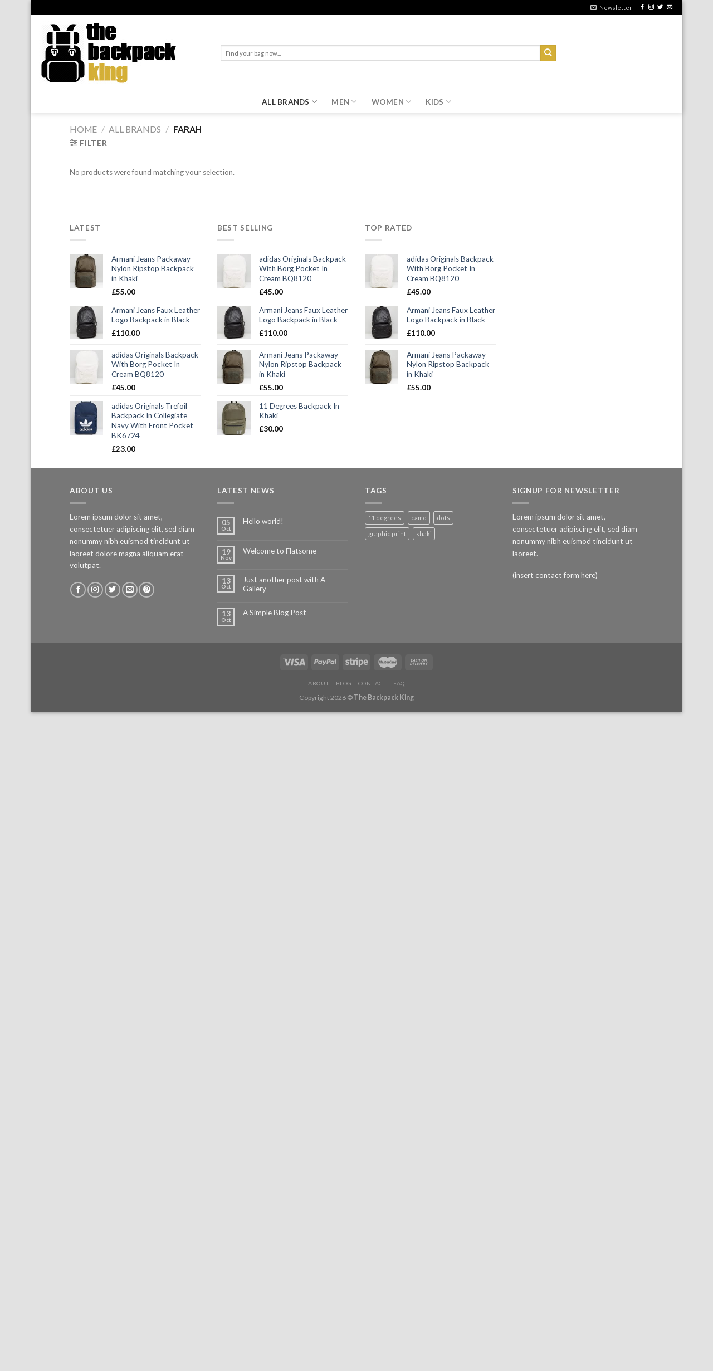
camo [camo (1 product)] (419, 517)
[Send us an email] (669, 7)
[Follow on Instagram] (651, 7)
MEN (343, 101)
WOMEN (392, 101)
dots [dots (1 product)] (443, 517)
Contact (373, 683)
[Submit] (548, 53)
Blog (344, 683)
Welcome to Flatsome (279, 550)
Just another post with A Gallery (284, 584)
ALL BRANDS (289, 101)
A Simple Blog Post (274, 612)
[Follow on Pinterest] (146, 590)
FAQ (399, 683)
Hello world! (263, 521)
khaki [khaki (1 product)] (424, 533)
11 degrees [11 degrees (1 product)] (384, 517)
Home (83, 129)
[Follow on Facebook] (642, 7)
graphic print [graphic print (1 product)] (387, 533)
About (319, 683)
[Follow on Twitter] (660, 7)
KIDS (438, 101)
